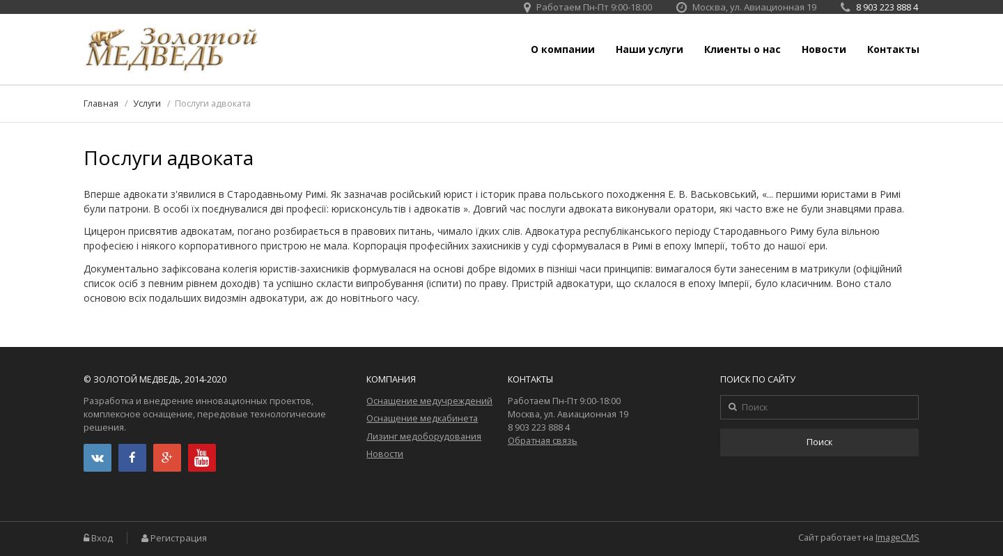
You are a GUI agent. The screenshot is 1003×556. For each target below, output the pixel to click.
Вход (102, 538)
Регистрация (178, 538)
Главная (101, 103)
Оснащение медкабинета (422, 418)
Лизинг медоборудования (423, 436)
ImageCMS (897, 537)
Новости (824, 49)
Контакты (893, 49)
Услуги (147, 103)
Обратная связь (542, 441)
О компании (563, 49)
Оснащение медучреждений (429, 401)
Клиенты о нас (742, 49)
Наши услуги (649, 49)
